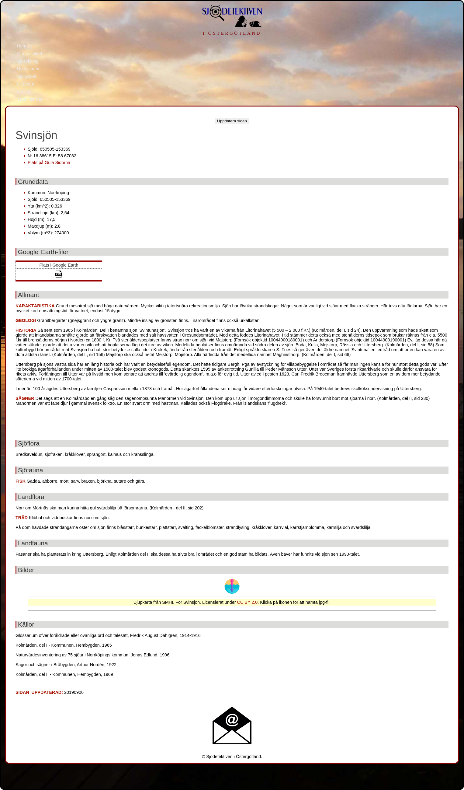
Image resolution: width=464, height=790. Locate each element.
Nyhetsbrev (28, 68)
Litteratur (25, 84)
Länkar (23, 91)
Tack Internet (29, 99)
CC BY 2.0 (247, 602)
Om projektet (29, 53)
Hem (21, 46)
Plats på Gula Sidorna (49, 162)
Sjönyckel (26, 76)
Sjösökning (27, 61)
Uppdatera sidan (232, 121)
